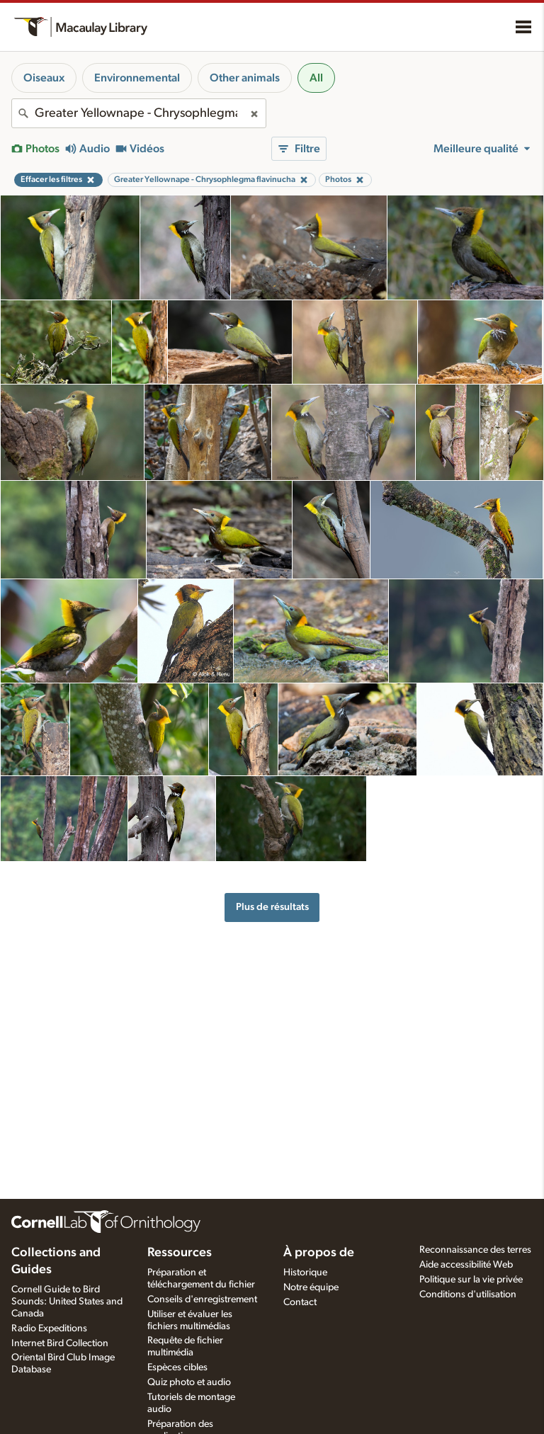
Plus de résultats (272, 906)
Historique (305, 1272)
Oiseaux (43, 78)
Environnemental (137, 78)
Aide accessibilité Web (466, 1265)
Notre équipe (311, 1287)
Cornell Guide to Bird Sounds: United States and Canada (67, 1302)
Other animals (245, 78)
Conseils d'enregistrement (202, 1299)
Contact (300, 1302)
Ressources (179, 1252)
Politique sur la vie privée (471, 1280)
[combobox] (139, 113)
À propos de (318, 1252)
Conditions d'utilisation (467, 1294)
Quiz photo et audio (189, 1382)
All (316, 78)
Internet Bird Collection (59, 1343)
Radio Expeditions (49, 1328)
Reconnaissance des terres (475, 1250)
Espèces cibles (177, 1367)
